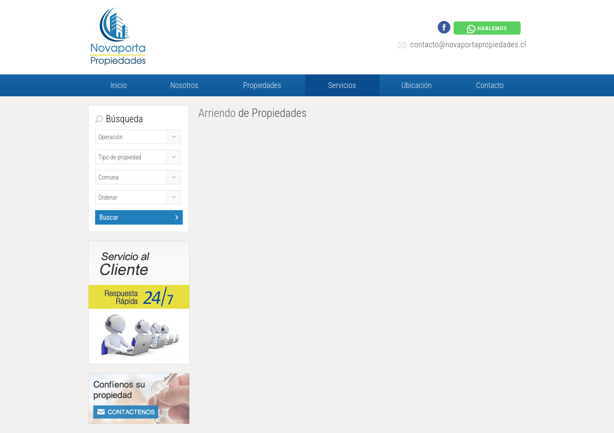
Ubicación (416, 85)
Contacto (490, 85)
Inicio (118, 85)
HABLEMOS (487, 29)
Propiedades (262, 85)
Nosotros (184, 85)
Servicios (342, 85)
